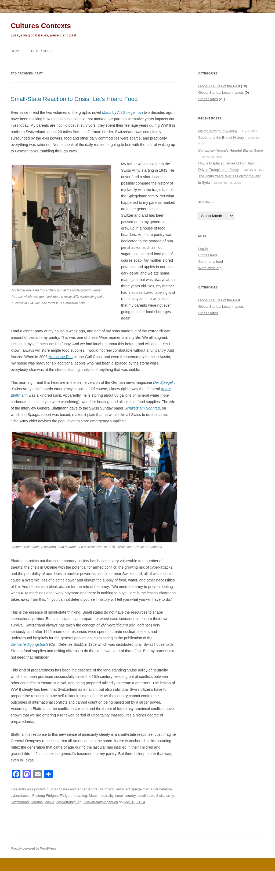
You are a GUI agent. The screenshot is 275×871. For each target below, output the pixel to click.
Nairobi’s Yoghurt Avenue (217, 131)
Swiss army (165, 796)
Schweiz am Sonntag (142, 408)
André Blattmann (101, 789)
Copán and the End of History (221, 138)
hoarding (80, 796)
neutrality (106, 796)
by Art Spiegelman (122, 112)
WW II (49, 802)
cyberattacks (20, 796)
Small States (59, 789)
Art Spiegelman (137, 789)
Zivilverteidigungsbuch (100, 802)
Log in (203, 249)
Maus (93, 796)
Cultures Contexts (41, 26)
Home (15, 51)
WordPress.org (209, 268)
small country (125, 796)
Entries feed (207, 255)
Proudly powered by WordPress (33, 848)
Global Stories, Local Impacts (221, 93)
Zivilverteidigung (68, 802)
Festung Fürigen (45, 796)
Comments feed (210, 262)
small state (146, 796)
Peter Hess (41, 51)
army (120, 789)
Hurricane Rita (61, 357)
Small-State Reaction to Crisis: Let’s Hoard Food (74, 99)
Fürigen (65, 796)
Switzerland (20, 802)
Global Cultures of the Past (219, 86)
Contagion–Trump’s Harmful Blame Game (230, 150)
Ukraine (37, 802)
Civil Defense (161, 789)
